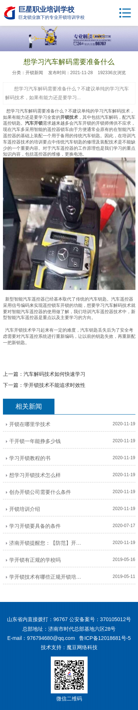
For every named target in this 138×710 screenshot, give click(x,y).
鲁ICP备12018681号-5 (105, 638)
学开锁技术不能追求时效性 (54, 385)
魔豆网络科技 (82, 647)
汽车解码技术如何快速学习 (54, 374)
